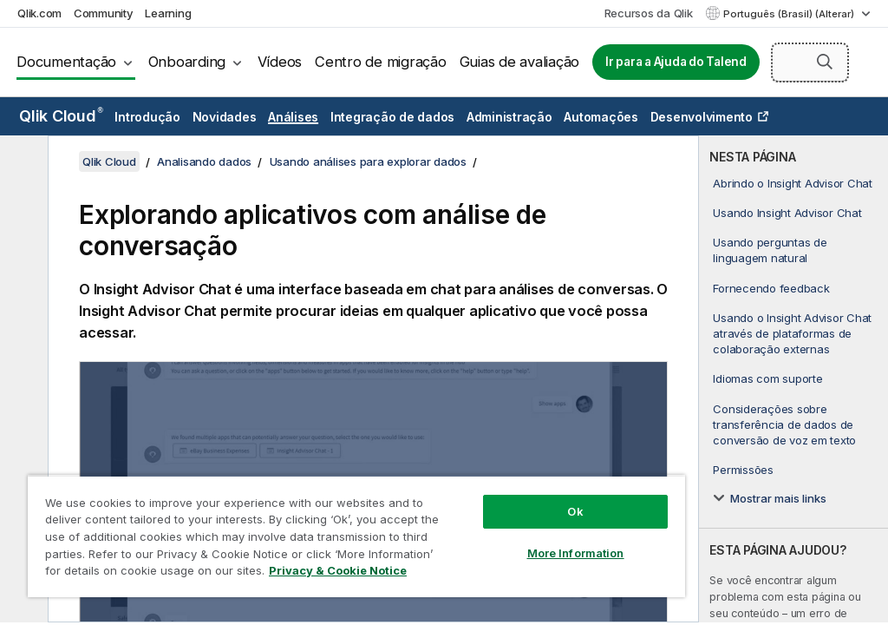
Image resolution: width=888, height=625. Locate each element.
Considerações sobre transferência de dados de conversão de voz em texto (784, 424)
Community (104, 13)
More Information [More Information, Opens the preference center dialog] (575, 553)
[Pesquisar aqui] (810, 62)
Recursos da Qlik (648, 13)
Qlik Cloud (61, 116)
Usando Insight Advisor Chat (787, 213)
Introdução (147, 116)
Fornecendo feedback (771, 288)
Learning (168, 13)
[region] (356, 536)
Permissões (743, 470)
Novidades (225, 116)
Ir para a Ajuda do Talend (676, 62)
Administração (509, 116)
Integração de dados (392, 116)
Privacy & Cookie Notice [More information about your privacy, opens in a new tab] (338, 570)
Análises (293, 116)
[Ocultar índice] (22, 162)
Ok (575, 511)
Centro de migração (381, 61)
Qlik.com (39, 13)
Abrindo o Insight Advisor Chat (792, 183)
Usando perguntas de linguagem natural (769, 250)
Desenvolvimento (701, 116)
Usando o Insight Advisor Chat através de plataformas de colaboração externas (792, 333)
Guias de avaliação (520, 61)
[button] (825, 61)
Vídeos (280, 61)
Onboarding (187, 61)
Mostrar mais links (778, 498)
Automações (601, 116)
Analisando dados (204, 161)
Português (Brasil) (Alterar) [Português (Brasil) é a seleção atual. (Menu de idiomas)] (790, 14)
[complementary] (793, 378)
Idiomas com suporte (767, 378)
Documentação (66, 61)
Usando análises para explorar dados (368, 161)
